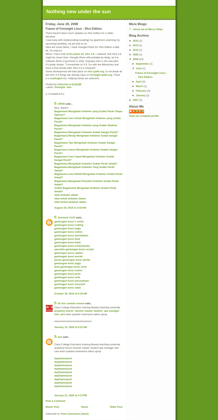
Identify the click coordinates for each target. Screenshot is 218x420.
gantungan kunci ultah (67, 287)
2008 (136, 59)
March (140, 86)
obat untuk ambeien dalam (70, 198)
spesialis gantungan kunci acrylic (74, 249)
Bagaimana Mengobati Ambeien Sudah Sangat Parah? (86, 132)
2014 (136, 45)
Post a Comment (55, 400)
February (141, 90)
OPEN (61, 103)
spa (106, 310)
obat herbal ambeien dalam (70, 202)
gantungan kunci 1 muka (69, 221)
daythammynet (63, 358)
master (89, 310)
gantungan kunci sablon (68, 253)
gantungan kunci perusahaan (71, 280)
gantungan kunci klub (67, 239)
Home (84, 406)
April (139, 81)
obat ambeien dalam (66, 194)
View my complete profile (144, 115)
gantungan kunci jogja (67, 228)
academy (60, 310)
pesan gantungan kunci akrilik (72, 259)
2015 (136, 40)
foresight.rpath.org (101, 74)
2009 (136, 54)
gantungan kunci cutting (68, 225)
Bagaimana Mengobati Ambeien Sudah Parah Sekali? (85, 163)
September (142, 63)
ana (60, 336)
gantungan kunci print (67, 273)
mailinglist (56, 78)
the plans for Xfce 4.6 (81, 54)
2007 (136, 100)
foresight (59, 87)
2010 (136, 49)
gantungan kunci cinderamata (72, 245)
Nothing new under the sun (78, 11)
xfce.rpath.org (96, 71)
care (63, 314)
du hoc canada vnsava (71, 303)
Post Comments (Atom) (75, 413)
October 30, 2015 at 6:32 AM (70, 293)
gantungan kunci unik (67, 277)
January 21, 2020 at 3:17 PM (70, 395)
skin (56, 314)
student (98, 310)
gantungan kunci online (68, 231)
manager (114, 310)
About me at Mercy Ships (148, 29)
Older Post (116, 406)
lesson (70, 310)
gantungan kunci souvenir (69, 284)
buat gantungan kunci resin (70, 266)
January (141, 95)
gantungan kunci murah (68, 256)
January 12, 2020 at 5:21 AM (70, 327)
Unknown (138, 111)
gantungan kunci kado (67, 242)
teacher (80, 310)
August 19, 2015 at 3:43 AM (70, 207)
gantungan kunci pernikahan (71, 235)
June (139, 68)
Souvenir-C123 (66, 217)
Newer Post (52, 406)
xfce (68, 87)
